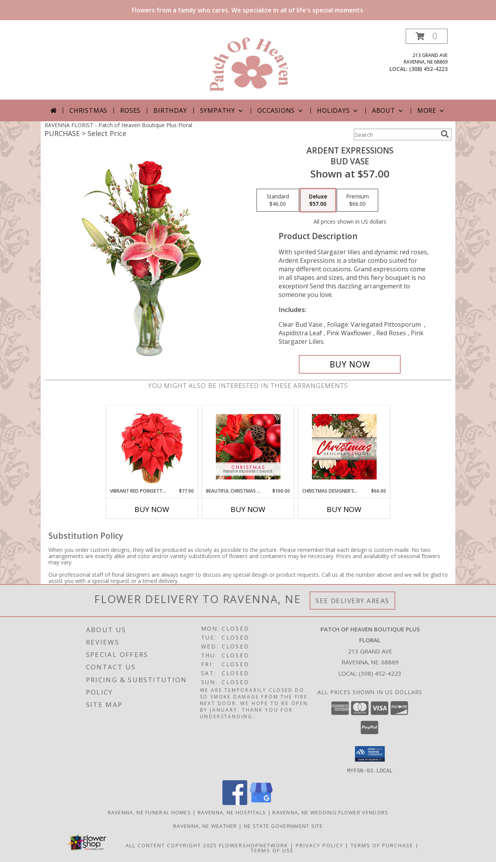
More (431, 110)
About (388, 110)
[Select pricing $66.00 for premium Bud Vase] (357, 200)
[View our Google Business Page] (261, 802)
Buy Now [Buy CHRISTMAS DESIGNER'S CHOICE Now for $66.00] (344, 509)
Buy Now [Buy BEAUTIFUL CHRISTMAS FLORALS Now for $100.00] (248, 509)
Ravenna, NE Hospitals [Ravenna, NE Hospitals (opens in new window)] (232, 812)
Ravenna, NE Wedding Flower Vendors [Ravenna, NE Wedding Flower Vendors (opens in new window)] (330, 812)
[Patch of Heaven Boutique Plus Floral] (248, 64)
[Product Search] (395, 134)
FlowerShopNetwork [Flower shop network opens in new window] (253, 844)
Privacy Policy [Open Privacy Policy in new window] (319, 844)
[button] (427, 36)
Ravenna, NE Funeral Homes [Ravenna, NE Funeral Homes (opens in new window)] (149, 812)
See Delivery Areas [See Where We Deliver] (352, 600)
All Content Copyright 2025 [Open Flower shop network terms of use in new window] (171, 844)
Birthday (170, 110)
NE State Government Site (283, 825)
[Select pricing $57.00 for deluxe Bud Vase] (318, 200)
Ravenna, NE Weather (205, 825)
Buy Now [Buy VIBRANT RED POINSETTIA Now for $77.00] (151, 509)
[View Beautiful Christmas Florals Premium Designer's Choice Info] (248, 446)
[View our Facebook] (234, 802)
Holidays (338, 110)
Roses (130, 110)
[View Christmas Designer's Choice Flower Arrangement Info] (344, 446)
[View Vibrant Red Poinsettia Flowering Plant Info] (152, 446)
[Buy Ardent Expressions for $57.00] (350, 364)
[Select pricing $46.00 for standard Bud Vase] (278, 200)
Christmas (88, 110)
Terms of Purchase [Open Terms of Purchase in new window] (382, 844)
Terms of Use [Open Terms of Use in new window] (272, 849)
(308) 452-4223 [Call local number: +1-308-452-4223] (428, 68)
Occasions (280, 110)
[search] (445, 134)
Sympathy (222, 110)
